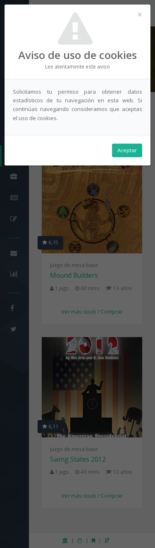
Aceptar (127, 150)
